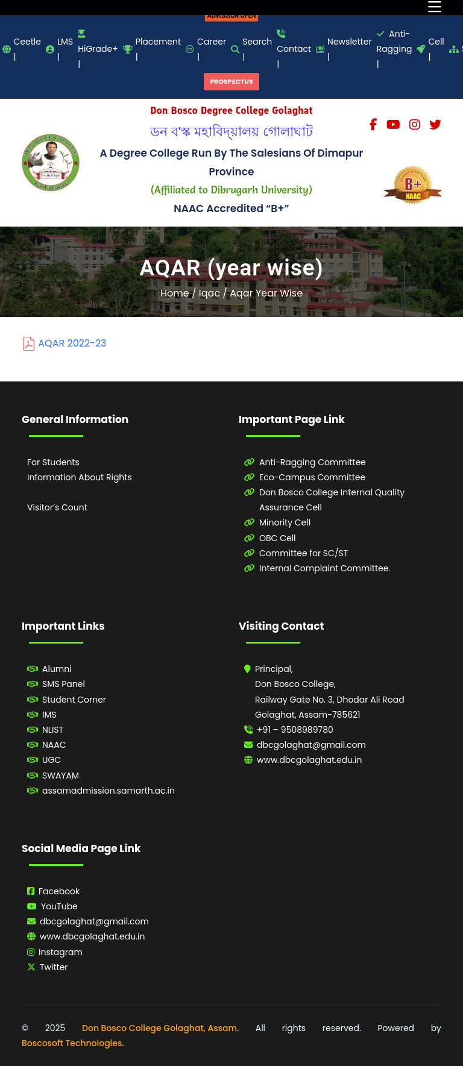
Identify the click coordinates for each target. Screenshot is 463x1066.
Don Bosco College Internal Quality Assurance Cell (332, 499)
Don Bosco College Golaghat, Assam (159, 1028)
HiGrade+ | (98, 50)
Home (174, 293)
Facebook (59, 891)
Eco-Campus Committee (312, 477)
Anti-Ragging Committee (312, 462)
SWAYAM (60, 776)
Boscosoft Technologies (72, 1043)
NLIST (52, 730)
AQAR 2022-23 (72, 343)
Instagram (61, 952)
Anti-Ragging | (394, 49)
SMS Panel (63, 684)
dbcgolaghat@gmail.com (311, 745)
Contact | (294, 50)
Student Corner (74, 700)
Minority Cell (284, 522)
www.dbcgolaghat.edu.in (309, 760)
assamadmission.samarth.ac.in (108, 791)
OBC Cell (277, 538)
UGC (51, 760)
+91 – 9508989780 (295, 730)
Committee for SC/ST (303, 553)
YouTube (59, 906)
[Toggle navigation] (434, 7)
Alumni (57, 669)
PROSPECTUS (231, 81)
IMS (49, 715)
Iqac (209, 293)
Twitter (54, 967)
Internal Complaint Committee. (324, 568)
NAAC (54, 745)
